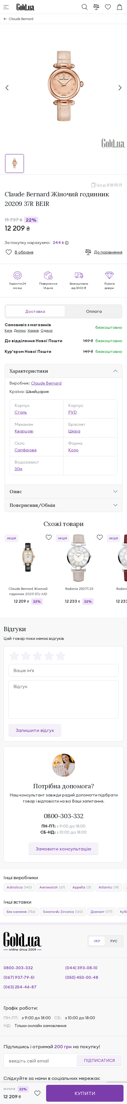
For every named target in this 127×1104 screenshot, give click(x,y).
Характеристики (29, 371)
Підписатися (99, 1060)
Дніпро (20, 330)
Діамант (101, 911)
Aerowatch (52, 887)
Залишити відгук (35, 730)
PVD (72, 412)
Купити (85, 1093)
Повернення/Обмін (32, 505)
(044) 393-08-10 (81, 967)
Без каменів (21, 911)
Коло (73, 450)
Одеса (46, 330)
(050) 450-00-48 (81, 977)
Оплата (94, 311)
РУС (113, 941)
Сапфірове (25, 450)
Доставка (35, 311)
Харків (33, 330)
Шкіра (74, 431)
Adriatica (19, 887)
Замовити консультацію (63, 849)
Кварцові (23, 431)
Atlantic (109, 887)
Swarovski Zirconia (63, 911)
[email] (42, 1060)
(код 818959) (109, 185)
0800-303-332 (64, 816)
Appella (81, 887)
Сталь (20, 412)
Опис (16, 491)
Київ (8, 330)
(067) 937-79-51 (19, 977)
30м (18, 468)
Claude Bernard (21, 19)
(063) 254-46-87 (20, 987)
